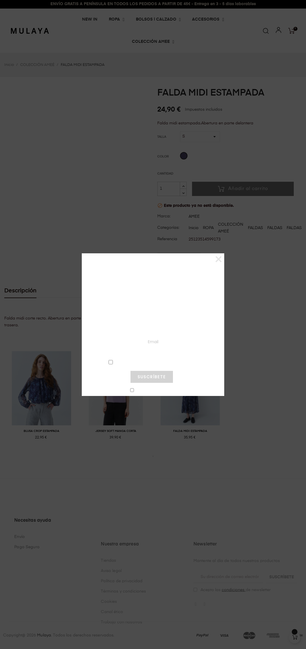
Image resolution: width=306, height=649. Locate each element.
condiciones (151, 362)
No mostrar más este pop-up (154, 390)
